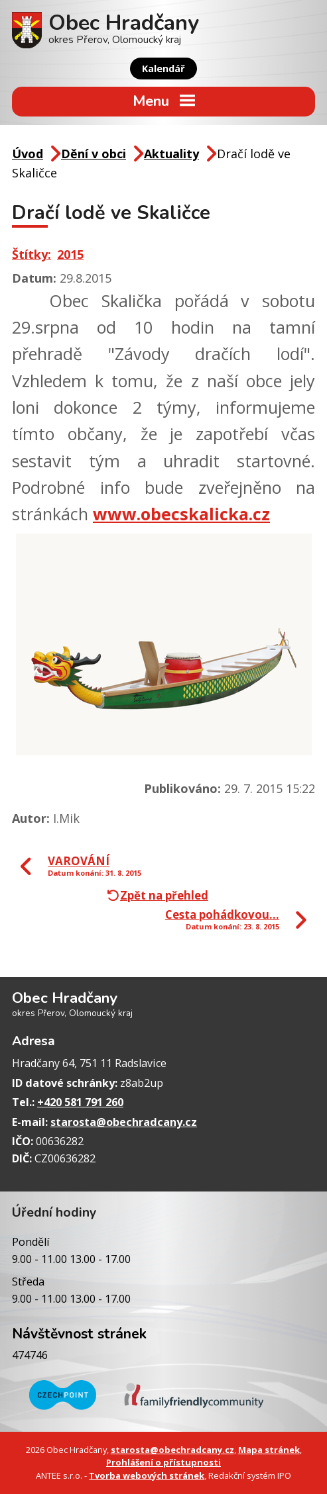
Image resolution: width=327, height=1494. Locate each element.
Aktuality (171, 154)
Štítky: (31, 254)
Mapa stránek (269, 1450)
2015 (70, 254)
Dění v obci (93, 154)
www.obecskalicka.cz (181, 513)
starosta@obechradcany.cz (123, 1122)
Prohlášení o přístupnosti (163, 1462)
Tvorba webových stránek (146, 1475)
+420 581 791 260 (80, 1102)
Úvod (27, 154)
